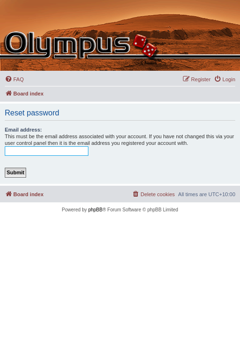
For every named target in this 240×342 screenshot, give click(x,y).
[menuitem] (14, 79)
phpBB (95, 209)
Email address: (23, 130)
